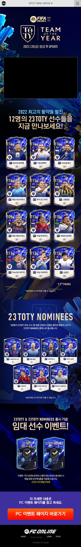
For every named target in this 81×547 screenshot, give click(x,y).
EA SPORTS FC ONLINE (3, 3)
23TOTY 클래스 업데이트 (40, 3)
